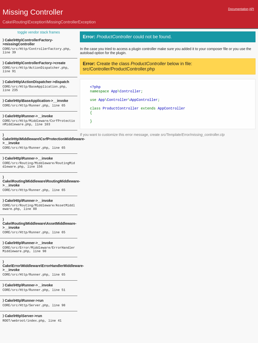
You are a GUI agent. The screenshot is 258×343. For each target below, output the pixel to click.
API (251, 9)
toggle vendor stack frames (39, 32)
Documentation (238, 9)
